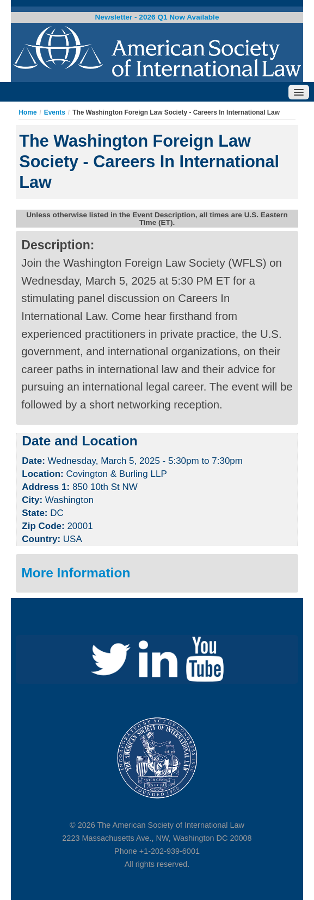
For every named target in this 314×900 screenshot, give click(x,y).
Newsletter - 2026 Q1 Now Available (157, 17)
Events (54, 112)
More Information (75, 572)
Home (27, 112)
